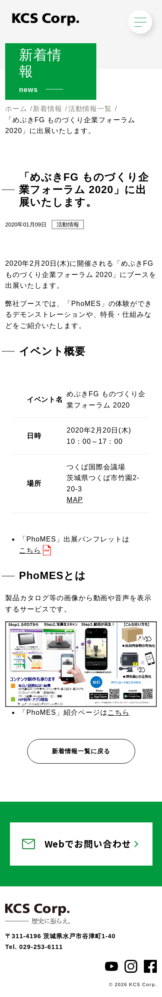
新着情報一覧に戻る (81, 751)
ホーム (16, 108)
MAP (75, 499)
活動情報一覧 (90, 108)
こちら (30, 550)
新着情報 (47, 108)
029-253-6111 (41, 946)
